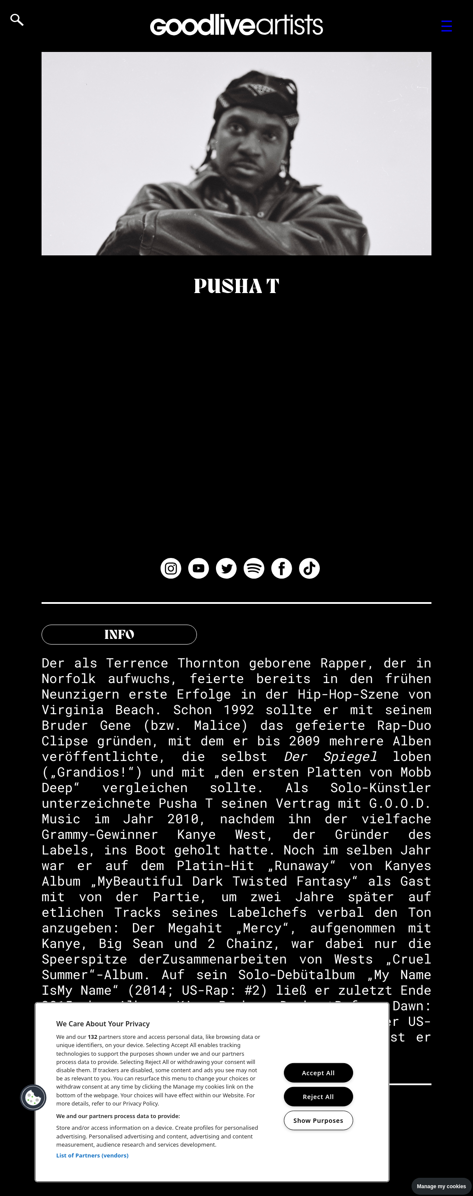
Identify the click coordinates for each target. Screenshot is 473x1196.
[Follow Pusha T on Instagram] (171, 569)
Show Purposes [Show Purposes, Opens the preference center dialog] (318, 1120)
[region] (212, 1092)
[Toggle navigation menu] (446, 26)
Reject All (318, 1097)
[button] (33, 1098)
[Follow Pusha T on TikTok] (309, 569)
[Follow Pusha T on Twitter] (226, 569)
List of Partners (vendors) (92, 1155)
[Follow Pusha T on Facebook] (281, 569)
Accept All (318, 1073)
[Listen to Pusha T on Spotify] (254, 569)
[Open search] (17, 20)
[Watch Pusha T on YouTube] (198, 569)
